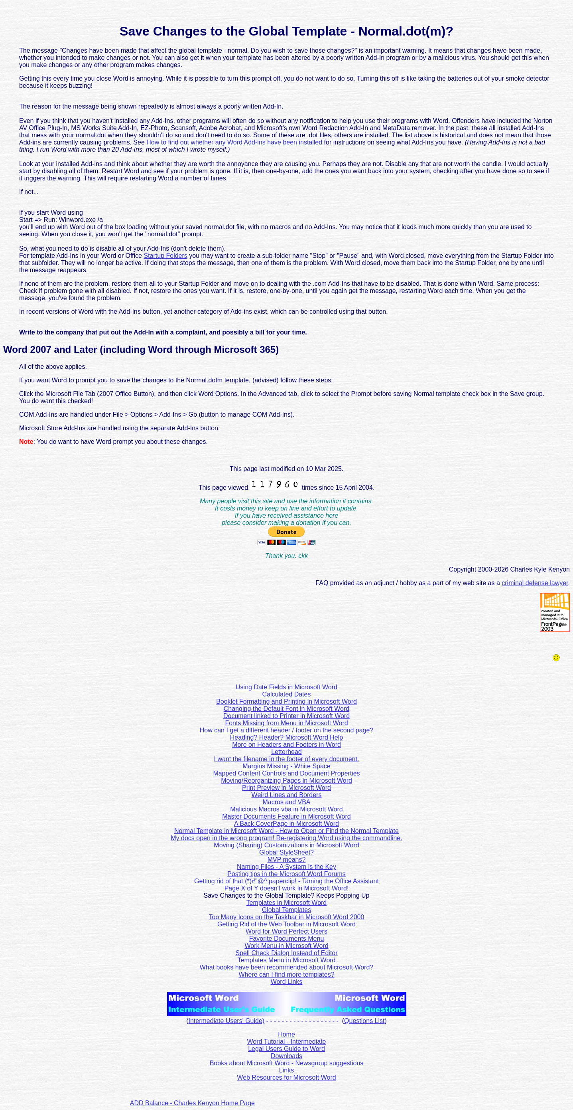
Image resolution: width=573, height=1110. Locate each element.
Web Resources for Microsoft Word (286, 1077)
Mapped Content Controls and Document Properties (286, 773)
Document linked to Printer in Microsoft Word (286, 715)
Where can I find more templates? (286, 974)
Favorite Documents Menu (286, 938)
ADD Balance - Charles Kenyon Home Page (192, 1103)
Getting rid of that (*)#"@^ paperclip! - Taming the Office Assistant (286, 881)
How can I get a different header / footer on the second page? (287, 730)
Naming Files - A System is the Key (286, 866)
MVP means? (287, 859)
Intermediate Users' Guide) (227, 1020)
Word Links (287, 981)
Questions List (364, 1020)
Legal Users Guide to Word (286, 1048)
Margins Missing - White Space (286, 766)
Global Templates (286, 909)
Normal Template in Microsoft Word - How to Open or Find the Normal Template (286, 830)
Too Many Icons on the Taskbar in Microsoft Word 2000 (286, 917)
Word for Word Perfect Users (286, 931)
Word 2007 (27, 349)
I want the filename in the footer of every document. (286, 759)
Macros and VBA (286, 802)
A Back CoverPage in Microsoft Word (286, 823)
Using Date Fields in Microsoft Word (286, 687)
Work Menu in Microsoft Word (286, 945)
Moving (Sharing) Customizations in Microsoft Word (286, 845)
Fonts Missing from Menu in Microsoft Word (286, 723)
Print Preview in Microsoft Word (286, 787)
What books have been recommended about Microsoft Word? (287, 967)
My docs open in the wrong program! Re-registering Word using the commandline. (286, 838)
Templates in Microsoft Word (286, 902)
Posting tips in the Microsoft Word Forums (286, 874)
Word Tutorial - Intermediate (286, 1041)
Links (286, 1070)
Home (286, 1034)
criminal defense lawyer (535, 583)
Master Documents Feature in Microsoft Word (286, 816)
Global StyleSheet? (286, 852)
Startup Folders (165, 255)
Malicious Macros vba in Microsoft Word (286, 809)
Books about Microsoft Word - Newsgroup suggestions (287, 1063)
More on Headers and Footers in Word (286, 744)
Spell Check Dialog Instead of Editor (286, 953)
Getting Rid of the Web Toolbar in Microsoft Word (286, 924)
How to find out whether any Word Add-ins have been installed (234, 142)
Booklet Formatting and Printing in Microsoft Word (286, 701)
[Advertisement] (349, 1093)
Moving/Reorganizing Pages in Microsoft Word (286, 780)
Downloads (286, 1056)
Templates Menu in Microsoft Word (286, 960)
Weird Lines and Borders (287, 794)
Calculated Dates (286, 694)
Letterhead (286, 751)
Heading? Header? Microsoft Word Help (286, 737)
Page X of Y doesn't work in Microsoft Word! (286, 888)
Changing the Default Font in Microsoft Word (286, 708)
